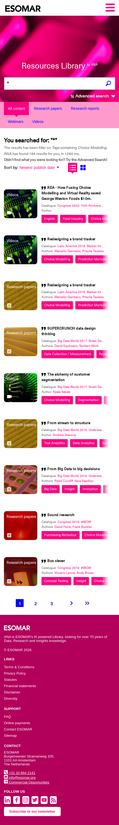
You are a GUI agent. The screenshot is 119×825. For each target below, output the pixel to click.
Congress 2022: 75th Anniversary (81, 206)
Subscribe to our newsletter (32, 811)
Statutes (10, 680)
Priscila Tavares (93, 251)
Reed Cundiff (63, 481)
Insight (70, 489)
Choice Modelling (104, 218)
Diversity (10, 699)
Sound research (60, 514)
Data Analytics (83, 443)
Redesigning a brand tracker (71, 239)
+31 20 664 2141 (19, 773)
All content (16, 108)
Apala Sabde (61, 392)
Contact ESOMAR (18, 729)
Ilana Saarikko (84, 481)
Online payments (17, 723)
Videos (38, 122)
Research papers (48, 108)
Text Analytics (54, 443)
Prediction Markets (92, 259)
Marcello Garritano (67, 251)
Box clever (56, 560)
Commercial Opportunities (26, 782)
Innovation (90, 489)
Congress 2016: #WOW (74, 522)
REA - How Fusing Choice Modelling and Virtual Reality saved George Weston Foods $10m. (71, 193)
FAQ (7, 717)
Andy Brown (85, 573)
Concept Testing (56, 581)
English (49, 218)
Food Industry (73, 218)
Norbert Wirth (89, 346)
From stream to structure (68, 423)
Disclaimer (12, 692)
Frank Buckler (82, 527)
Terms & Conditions (19, 667)
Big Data (50, 489)
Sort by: (11, 167)
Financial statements (20, 686)
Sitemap (10, 736)
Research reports (85, 108)
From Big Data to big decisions (73, 468)
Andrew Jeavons (64, 435)
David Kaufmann (66, 346)
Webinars (15, 122)
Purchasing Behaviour (60, 535)
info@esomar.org (19, 778)
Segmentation (88, 400)
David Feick (62, 527)
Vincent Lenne (64, 573)
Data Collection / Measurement (67, 354)
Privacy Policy (15, 673)
